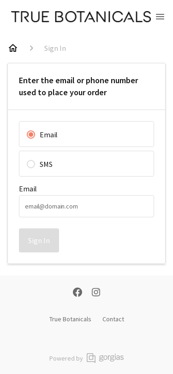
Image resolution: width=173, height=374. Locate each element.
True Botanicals (70, 319)
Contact (113, 319)
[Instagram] (95, 293)
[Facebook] (77, 293)
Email (28, 188)
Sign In (39, 240)
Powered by (86, 358)
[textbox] (86, 206)
